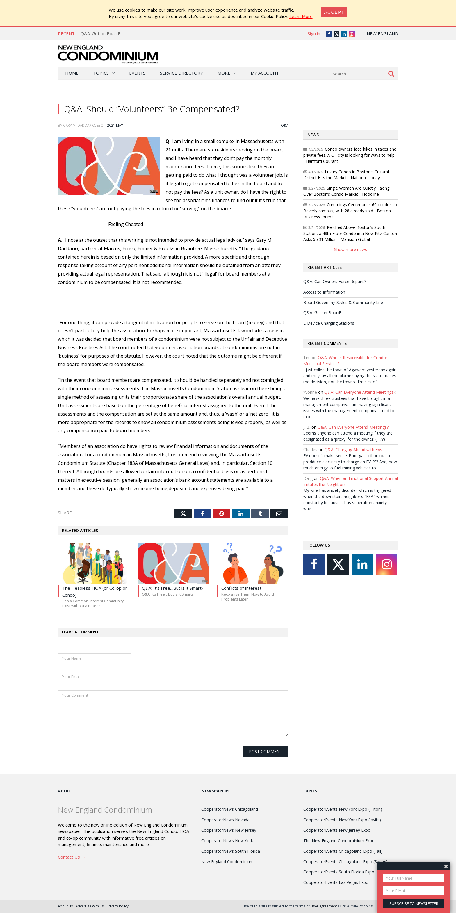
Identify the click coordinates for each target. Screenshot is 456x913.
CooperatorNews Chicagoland (229, 809)
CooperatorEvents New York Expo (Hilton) (342, 809)
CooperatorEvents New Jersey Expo (336, 830)
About (65, 791)
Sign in (314, 33)
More (224, 73)
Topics (101, 73)
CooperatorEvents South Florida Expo (338, 872)
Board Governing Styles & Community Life (343, 302)
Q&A (284, 125)
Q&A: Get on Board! (100, 33)
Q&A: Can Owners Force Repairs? (334, 281)
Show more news (350, 249)
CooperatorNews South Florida (230, 851)
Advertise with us (90, 906)
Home (72, 73)
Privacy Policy (117, 906)
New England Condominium (227, 861)
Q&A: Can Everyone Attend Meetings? (359, 392)
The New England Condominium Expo (339, 840)
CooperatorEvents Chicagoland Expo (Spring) (345, 861)
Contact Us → (72, 857)
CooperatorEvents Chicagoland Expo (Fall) (342, 851)
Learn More (301, 16)
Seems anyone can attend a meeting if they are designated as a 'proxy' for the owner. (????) (348, 436)
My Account (265, 73)
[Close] (334, 12)
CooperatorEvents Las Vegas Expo (335, 882)
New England (382, 33)
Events (137, 73)
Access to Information (324, 292)
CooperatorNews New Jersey (228, 830)
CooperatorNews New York (227, 840)
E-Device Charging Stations (328, 323)
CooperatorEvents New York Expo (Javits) (342, 819)
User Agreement (324, 906)
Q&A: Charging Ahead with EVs (353, 449)
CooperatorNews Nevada (225, 819)
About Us (65, 906)
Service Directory (181, 73)
